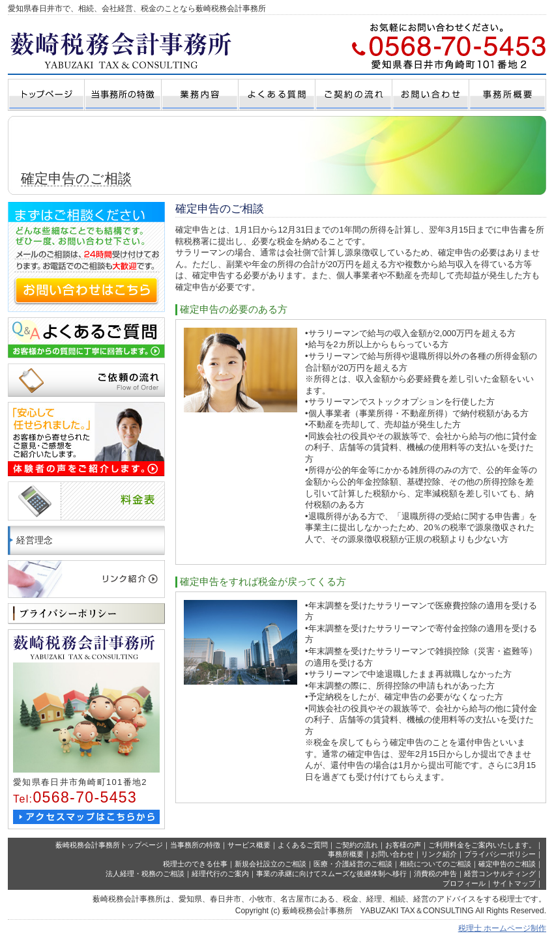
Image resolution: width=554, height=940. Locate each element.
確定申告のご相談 (507, 864)
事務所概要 (346, 854)
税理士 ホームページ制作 (502, 928)
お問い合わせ (392, 854)
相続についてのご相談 (435, 864)
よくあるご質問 (303, 845)
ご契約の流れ (356, 845)
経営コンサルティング (500, 873)
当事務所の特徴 (195, 845)
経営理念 (34, 540)
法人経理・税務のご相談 (145, 873)
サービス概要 (248, 845)
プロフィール (464, 883)
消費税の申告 (435, 873)
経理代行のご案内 (220, 873)
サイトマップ (514, 883)
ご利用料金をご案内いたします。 (482, 845)
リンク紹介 (439, 854)
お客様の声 (403, 845)
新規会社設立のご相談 (270, 864)
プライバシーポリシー (500, 854)
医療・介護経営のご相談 (352, 864)
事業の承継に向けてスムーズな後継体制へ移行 (331, 873)
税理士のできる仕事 (195, 864)
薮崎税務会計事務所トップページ (109, 845)
